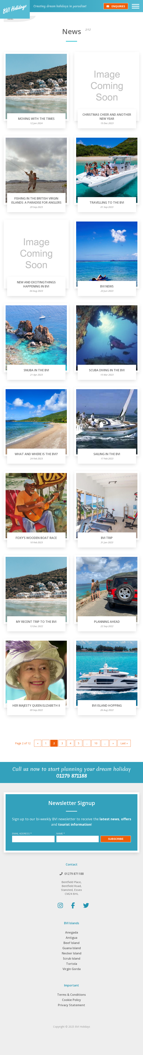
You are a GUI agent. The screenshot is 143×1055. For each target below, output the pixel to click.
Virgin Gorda (72, 969)
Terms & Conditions (71, 995)
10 (95, 743)
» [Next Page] (113, 743)
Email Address (22, 833)
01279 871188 (74, 874)
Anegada (71, 932)
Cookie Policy (71, 1000)
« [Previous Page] (37, 743)
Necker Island (71, 953)
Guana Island (71, 948)
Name (60, 833)
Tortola (71, 964)
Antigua (71, 938)
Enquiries (116, 6)
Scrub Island (71, 958)
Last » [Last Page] (124, 743)
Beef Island (71, 943)
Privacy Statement (71, 1005)
